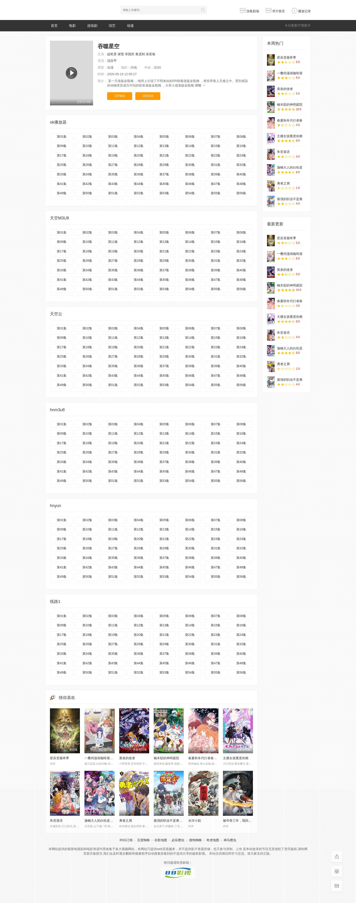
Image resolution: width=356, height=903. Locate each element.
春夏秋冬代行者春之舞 (204, 758)
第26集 (87, 165)
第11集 (113, 146)
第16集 (241, 146)
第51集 (113, 193)
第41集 (62, 184)
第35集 (113, 174)
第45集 (164, 184)
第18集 (87, 155)
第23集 (216, 155)
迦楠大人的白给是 (289, 167)
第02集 (87, 136)
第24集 (241, 155)
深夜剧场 (249, 11)
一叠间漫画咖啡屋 (289, 73)
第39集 (216, 174)
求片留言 (275, 11)
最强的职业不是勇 (289, 199)
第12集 (139, 146)
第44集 (139, 184)
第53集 (164, 193)
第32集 (241, 165)
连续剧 (92, 25)
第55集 (216, 193)
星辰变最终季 (59, 758)
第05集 (164, 136)
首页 (54, 25)
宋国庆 (129, 54)
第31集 (216, 165)
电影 (72, 25)
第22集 (190, 155)
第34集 (87, 174)
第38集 (190, 174)
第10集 (87, 146)
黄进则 (140, 54)
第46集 (190, 184)
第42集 (87, 184)
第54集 (190, 193)
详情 (200, 85)
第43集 (113, 184)
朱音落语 (283, 152)
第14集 (190, 146)
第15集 (216, 146)
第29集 (164, 165)
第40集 (241, 174)
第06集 (190, 136)
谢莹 (121, 54)
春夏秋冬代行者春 (289, 120)
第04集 (139, 136)
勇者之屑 (283, 183)
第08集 (241, 136)
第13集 (164, 146)
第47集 (216, 184)
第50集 (87, 193)
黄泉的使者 (127, 758)
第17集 (62, 155)
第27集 (113, 165)
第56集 (241, 193)
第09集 (62, 146)
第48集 (241, 184)
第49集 (62, 193)
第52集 (139, 193)
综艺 (112, 25)
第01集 (62, 136)
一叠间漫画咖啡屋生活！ (101, 758)
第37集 (164, 174)
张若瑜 (150, 54)
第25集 (62, 165)
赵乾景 (112, 54)
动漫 (130, 25)
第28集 (139, 165)
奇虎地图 (212, 840)
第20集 (139, 155)
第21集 (164, 155)
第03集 (113, 136)
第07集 (216, 136)
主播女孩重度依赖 (235, 758)
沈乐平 (112, 60)
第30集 (190, 165)
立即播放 (119, 95)
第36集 (139, 174)
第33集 (62, 174)
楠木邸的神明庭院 (166, 758)
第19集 (113, 155)
